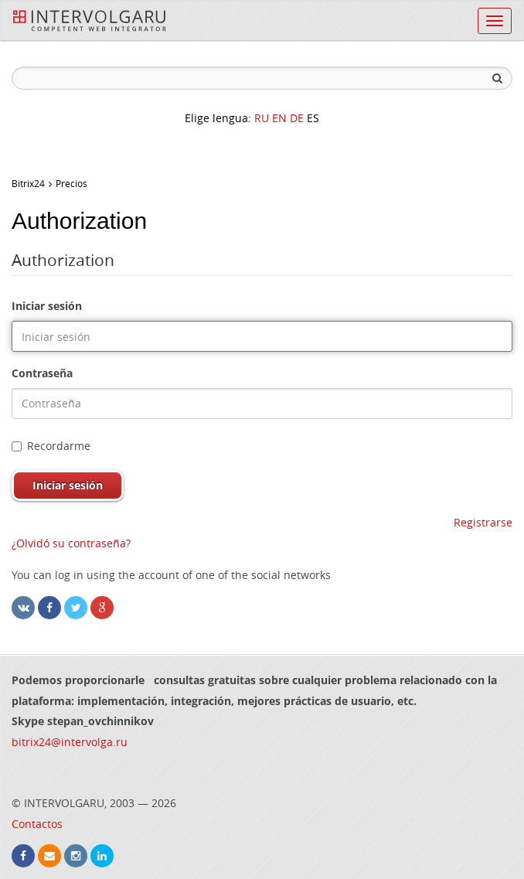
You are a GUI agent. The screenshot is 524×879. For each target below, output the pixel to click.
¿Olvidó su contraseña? (71, 543)
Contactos (37, 823)
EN (279, 118)
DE (297, 118)
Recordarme (51, 445)
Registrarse (483, 522)
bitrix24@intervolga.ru (70, 741)
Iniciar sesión (47, 305)
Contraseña (42, 373)
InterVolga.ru (89, 21)
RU (261, 118)
